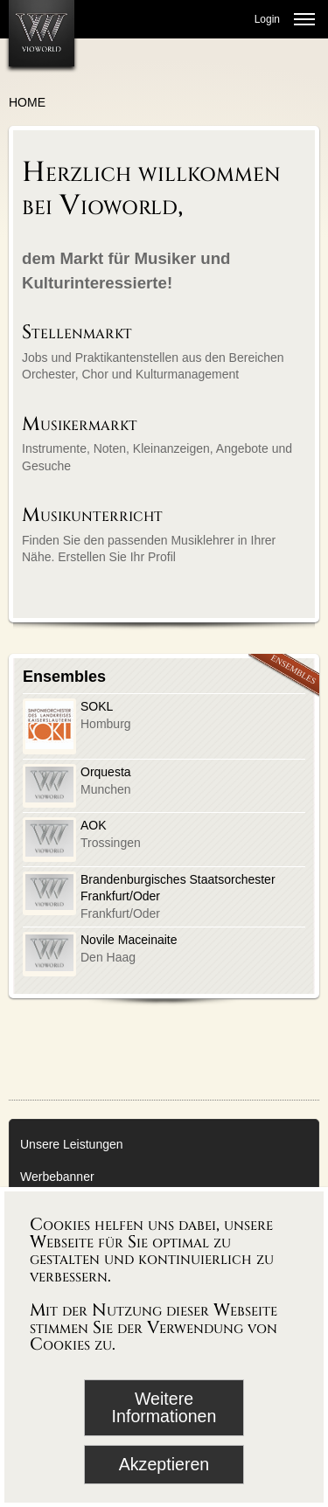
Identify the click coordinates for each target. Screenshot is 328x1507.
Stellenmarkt (77, 332)
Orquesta (105, 772)
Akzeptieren (164, 1464)
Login (267, 19)
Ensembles (64, 676)
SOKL (96, 706)
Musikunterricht (92, 515)
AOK (93, 825)
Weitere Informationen (164, 1407)
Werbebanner (57, 1177)
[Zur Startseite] (41, 33)
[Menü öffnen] (304, 19)
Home (27, 102)
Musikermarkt (79, 424)
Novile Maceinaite (129, 940)
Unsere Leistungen (71, 1144)
